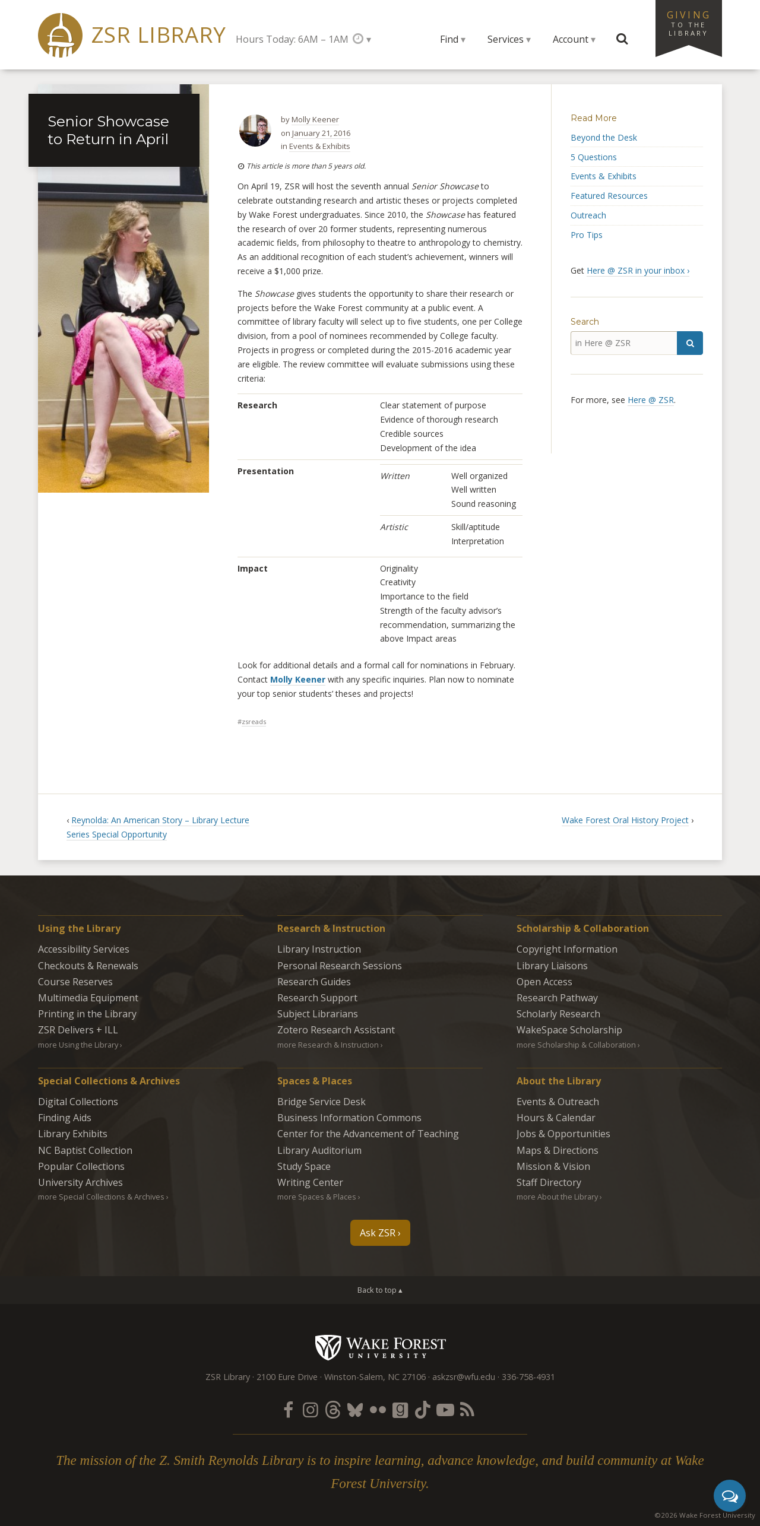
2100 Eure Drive (287, 1376)
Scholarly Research (558, 1013)
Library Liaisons (552, 965)
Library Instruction (319, 949)
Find (449, 39)
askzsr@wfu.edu (463, 1376)
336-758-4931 (528, 1376)
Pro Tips (587, 234)
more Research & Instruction (328, 1044)
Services (505, 39)
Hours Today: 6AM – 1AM (292, 39)
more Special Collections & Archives (101, 1196)
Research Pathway (557, 997)
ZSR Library (158, 35)
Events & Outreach (558, 1101)
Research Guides (314, 981)
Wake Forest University (380, 1347)
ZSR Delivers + (78, 1029)
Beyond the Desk (604, 137)
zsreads (254, 721)
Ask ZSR (377, 1232)
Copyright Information (567, 949)
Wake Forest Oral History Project (625, 820)
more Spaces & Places (316, 1196)
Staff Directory (549, 1182)
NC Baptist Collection (85, 1150)
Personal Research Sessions (339, 965)
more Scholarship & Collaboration (576, 1044)
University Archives (80, 1182)
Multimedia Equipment (88, 997)
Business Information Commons (349, 1117)
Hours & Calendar (556, 1117)
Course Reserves (75, 981)
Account (570, 39)
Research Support (317, 997)
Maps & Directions (557, 1150)
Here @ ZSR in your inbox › (638, 270)
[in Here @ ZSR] (624, 343)
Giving (688, 22)
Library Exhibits (72, 1133)
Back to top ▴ (380, 1289)
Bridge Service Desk (321, 1101)
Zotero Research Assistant (336, 1029)
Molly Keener (315, 119)
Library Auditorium (319, 1150)
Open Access (544, 981)
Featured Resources (609, 195)
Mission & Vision (553, 1166)
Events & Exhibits (319, 146)
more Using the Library (78, 1044)
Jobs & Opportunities (563, 1133)
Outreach (588, 215)
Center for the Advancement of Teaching (368, 1133)
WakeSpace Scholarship (569, 1029)
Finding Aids (64, 1117)
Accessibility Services (83, 949)
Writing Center (310, 1182)
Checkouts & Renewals (88, 965)
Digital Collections (78, 1101)
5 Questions (594, 157)
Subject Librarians (317, 1013)
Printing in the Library (87, 1013)
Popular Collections (81, 1166)
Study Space (304, 1166)
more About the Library (557, 1196)
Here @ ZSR (651, 399)
